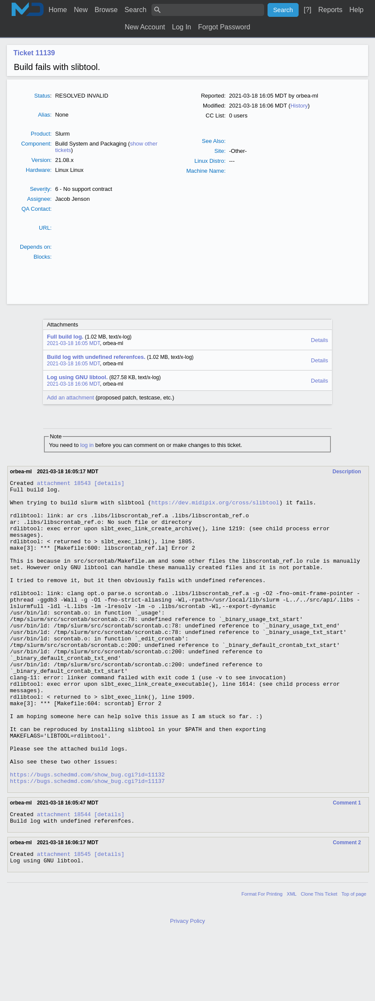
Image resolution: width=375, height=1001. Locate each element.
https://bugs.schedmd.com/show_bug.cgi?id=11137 (87, 842)
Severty (40, 189)
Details (319, 340)
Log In (181, 27)
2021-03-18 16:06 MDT (73, 384)
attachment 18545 (64, 918)
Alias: (45, 114)
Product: (41, 133)
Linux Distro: (210, 161)
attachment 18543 (64, 484)
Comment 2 (347, 906)
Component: (36, 143)
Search (136, 9)
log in (87, 445)
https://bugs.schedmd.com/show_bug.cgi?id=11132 (87, 834)
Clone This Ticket (319, 960)
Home (58, 9)
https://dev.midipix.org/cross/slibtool (215, 507)
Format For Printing (262, 960)
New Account (145, 27)
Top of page (353, 960)
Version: (42, 160)
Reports (330, 9)
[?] (308, 9)
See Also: (214, 141)
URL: (45, 228)
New (81, 9)
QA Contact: (37, 209)
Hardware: (39, 170)
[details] (109, 484)
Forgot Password (224, 27)
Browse (106, 9)
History (299, 105)
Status (42, 95)
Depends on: (36, 247)
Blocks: (43, 256)
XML (292, 960)
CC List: (216, 115)
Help (357, 9)
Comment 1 (347, 864)
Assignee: (39, 199)
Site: (220, 151)
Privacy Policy (187, 987)
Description (347, 472)
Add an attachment (70, 397)
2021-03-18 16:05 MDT (73, 343)
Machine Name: (206, 171)
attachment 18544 (64, 876)
